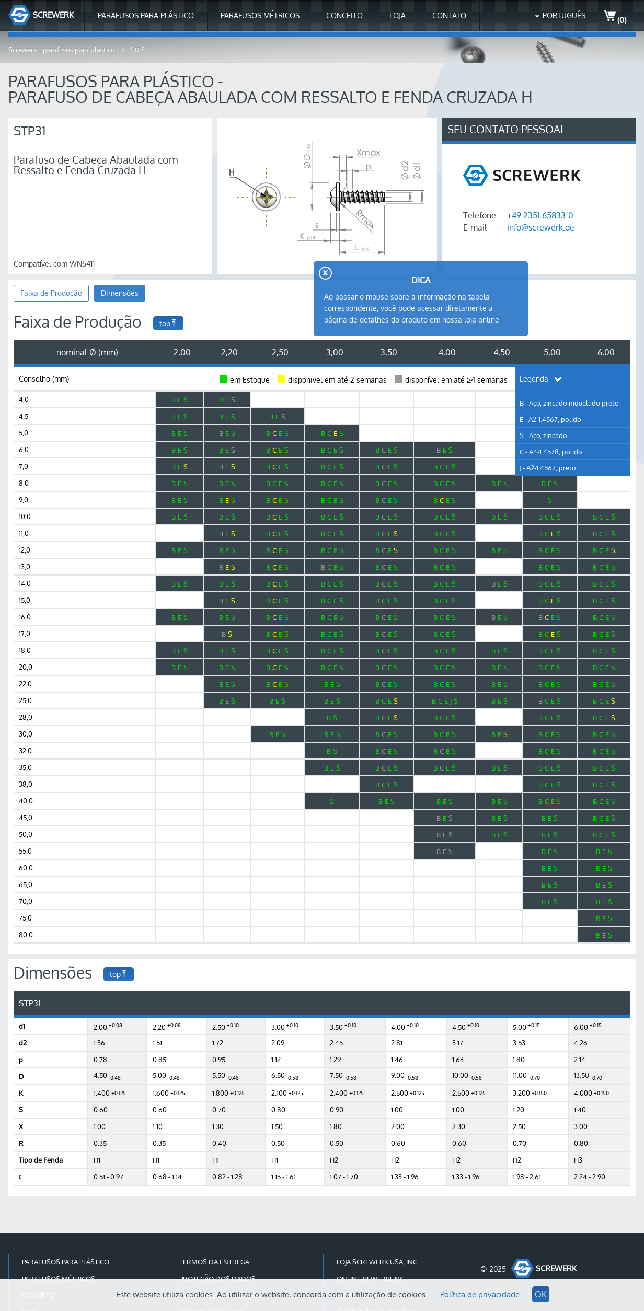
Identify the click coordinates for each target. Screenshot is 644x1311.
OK (541, 1294)
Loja (397, 15)
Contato (449, 15)
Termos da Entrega (214, 1262)
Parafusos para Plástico (146, 15)
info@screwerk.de (540, 227)
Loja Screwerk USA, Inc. (378, 1262)
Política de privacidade (480, 1295)
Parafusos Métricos (260, 15)
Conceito (344, 15)
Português (564, 15)
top (168, 323)
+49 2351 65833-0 (540, 215)
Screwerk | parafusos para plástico (62, 49)
